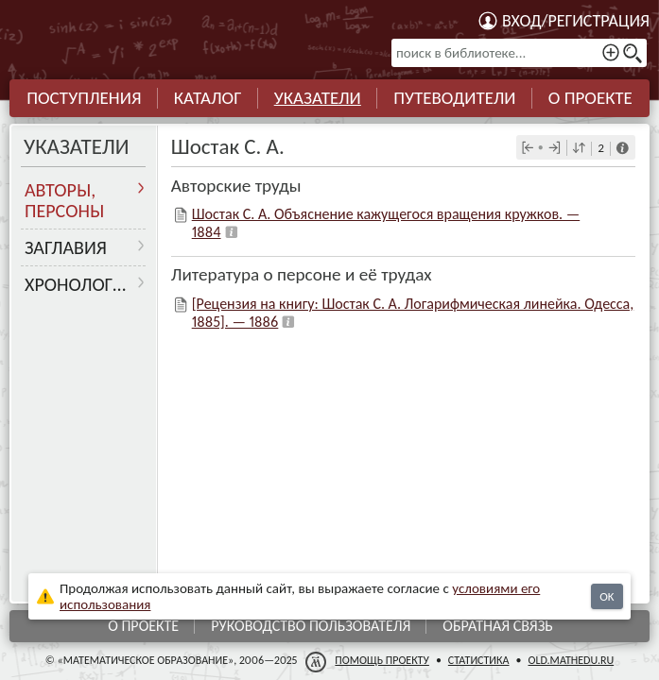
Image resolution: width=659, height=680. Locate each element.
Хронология (80, 284)
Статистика (479, 660)
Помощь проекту (382, 660)
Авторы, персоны (64, 200)
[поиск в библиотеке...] (519, 53)
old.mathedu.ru (572, 660)
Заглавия (66, 247)
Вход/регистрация (576, 20)
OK (606, 596)
